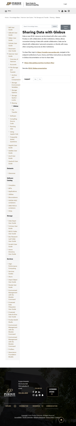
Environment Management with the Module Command (12, 294)
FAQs (10, 211)
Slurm (10, 277)
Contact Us (58, 417)
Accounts (13, 64)
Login (65, 4)
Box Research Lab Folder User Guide (12, 239)
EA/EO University (28, 417)
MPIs (10, 188)
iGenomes (11, 173)
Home (6, 17)
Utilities (10, 194)
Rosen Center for (32, 4)
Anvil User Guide (11, 157)
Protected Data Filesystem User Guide (12, 305)
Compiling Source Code (13, 121)
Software (13, 116)
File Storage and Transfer (41, 17)
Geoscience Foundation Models (12, 354)
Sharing (52, 17)
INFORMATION (23, 406)
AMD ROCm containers (12, 207)
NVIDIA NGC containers (12, 201)
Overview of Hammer (14, 60)
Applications (12, 191)
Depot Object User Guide (12, 281)
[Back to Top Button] (61, 420)
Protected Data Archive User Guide (12, 314)
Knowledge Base (15, 17)
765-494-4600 (23, 393)
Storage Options (14, 91)
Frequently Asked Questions (13, 139)
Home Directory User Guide (12, 251)
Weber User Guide (12, 39)
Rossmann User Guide (12, 49)
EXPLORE (11, 406)
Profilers (11, 349)
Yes (35, 79)
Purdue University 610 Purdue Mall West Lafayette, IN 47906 (23, 384)
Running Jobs (13, 127)
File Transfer (14, 111)
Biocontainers (13, 197)
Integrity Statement (39, 417)
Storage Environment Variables (16, 84)
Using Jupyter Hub (14, 133)
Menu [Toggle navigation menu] (8, 11)
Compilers (11, 185)
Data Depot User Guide (12, 222)
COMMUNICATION (51, 406)
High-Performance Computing (12, 266)
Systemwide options (53, 390)
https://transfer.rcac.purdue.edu (48, 52)
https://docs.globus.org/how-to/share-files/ (39, 63)
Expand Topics (66, 27)
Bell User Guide (11, 28)
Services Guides (11, 272)
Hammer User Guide (27, 17)
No (40, 79)
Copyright (24, 415)
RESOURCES (38, 406)
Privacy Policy (50, 417)
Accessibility (18, 417)
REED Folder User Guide (12, 232)
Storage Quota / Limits (14, 97)
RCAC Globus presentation (37, 68)
